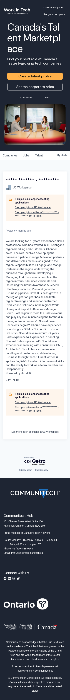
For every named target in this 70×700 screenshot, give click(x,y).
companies (10, 155)
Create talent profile (35, 76)
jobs (26, 155)
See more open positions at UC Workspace (35, 431)
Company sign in (53, 7)
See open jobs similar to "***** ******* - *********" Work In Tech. (37, 214)
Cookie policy (41, 470)
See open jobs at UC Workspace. (33, 207)
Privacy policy (25, 470)
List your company (54, 14)
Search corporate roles (35, 86)
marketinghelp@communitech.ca (35, 670)
